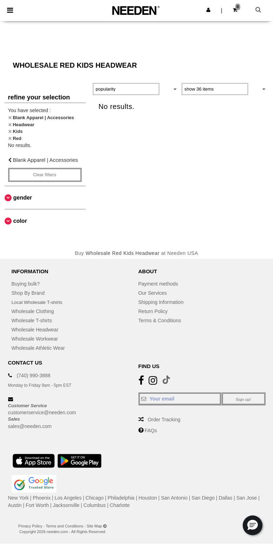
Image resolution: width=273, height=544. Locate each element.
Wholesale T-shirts (32, 320)
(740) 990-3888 (33, 375)
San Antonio (174, 498)
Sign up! (243, 399)
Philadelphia (121, 498)
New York (18, 498)
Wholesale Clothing (33, 311)
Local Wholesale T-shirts (38, 302)
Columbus (94, 505)
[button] (208, 10)
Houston (147, 498)
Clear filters (44, 174)
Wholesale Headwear (35, 329)
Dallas (225, 498)
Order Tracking (164, 419)
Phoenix (42, 498)
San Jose (246, 498)
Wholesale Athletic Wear (38, 348)
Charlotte (120, 505)
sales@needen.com (30, 426)
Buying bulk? (26, 284)
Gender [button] (22, 198)
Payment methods (158, 284)
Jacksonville (66, 505)
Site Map (94, 526)
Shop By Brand (28, 293)
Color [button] (20, 221)
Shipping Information (161, 302)
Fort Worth (37, 505)
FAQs (150, 430)
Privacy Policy (30, 526)
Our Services (152, 293)
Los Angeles (68, 498)
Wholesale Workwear (35, 339)
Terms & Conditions (159, 320)
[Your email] (179, 398)
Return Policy (153, 311)
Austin (15, 505)
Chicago (95, 498)
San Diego (203, 498)
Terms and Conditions (64, 526)
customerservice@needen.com (42, 412)
